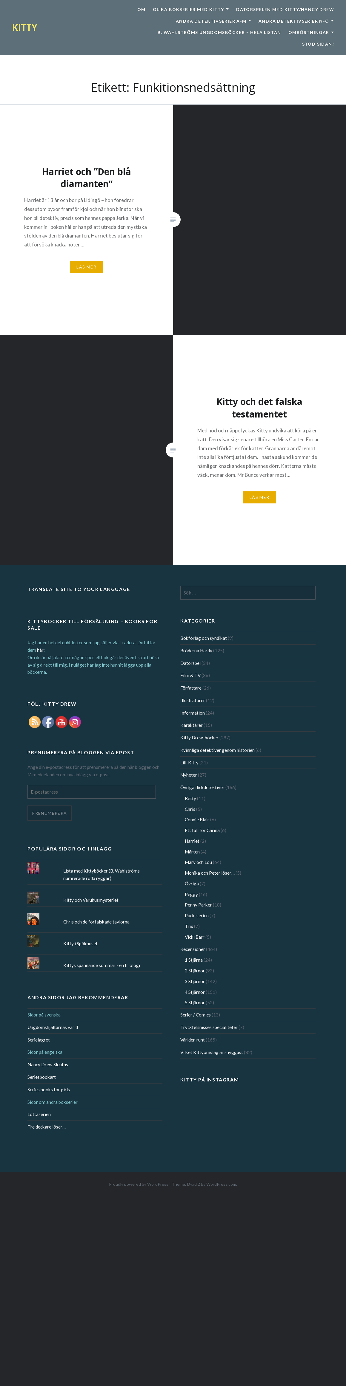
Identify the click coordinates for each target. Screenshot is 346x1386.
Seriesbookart (41, 1077)
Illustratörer (192, 700)
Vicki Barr (194, 937)
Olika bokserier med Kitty (188, 9)
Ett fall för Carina (202, 830)
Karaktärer (191, 725)
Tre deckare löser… (46, 1126)
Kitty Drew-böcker (199, 737)
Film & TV (190, 675)
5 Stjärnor (195, 1002)
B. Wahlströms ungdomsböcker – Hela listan (219, 32)
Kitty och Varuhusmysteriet (91, 900)
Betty (190, 798)
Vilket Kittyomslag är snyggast (211, 1052)
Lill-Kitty (189, 762)
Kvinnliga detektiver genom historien (217, 750)
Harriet (192, 841)
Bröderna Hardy (196, 650)
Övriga (192, 883)
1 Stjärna (194, 960)
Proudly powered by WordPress (138, 1184)
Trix (189, 926)
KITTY (24, 27)
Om (141, 9)
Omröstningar (308, 32)
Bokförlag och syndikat (203, 638)
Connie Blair (197, 819)
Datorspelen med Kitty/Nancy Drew (285, 9)
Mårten (192, 851)
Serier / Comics (195, 1014)
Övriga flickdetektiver (202, 787)
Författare (191, 687)
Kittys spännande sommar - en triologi (101, 965)
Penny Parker (198, 904)
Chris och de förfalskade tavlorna (96, 921)
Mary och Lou (198, 862)
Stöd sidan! (318, 43)
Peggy (191, 894)
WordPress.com (221, 1184)
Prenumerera (49, 813)
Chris (190, 809)
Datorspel (190, 663)
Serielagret (38, 1039)
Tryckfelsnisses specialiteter (209, 1027)
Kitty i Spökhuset (80, 943)
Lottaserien (39, 1114)
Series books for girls (48, 1089)
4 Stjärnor (195, 992)
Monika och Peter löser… (210, 873)
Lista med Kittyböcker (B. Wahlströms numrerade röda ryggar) (101, 874)
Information (192, 712)
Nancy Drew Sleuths (47, 1064)
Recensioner (192, 949)
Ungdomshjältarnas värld (52, 1027)
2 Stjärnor (195, 970)
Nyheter (188, 774)
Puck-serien (197, 915)
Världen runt (192, 1039)
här (40, 650)
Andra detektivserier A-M (211, 21)
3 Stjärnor (195, 981)
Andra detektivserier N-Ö (294, 21)
